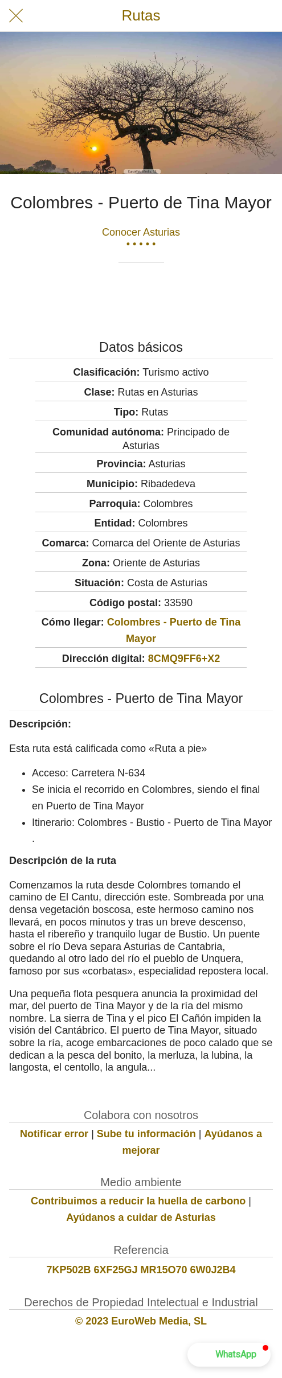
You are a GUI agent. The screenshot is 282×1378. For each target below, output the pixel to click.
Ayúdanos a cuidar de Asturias (141, 1217)
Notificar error (54, 1134)
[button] (229, 1355)
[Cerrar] (16, 16)
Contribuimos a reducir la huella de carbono (138, 1201)
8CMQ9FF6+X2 (184, 658)
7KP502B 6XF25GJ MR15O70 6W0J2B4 (140, 1270)
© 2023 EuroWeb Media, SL (141, 1321)
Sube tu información (146, 1134)
